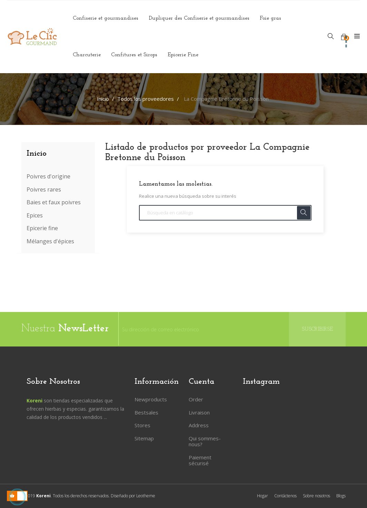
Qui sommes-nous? (205, 441)
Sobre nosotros (316, 496)
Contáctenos (285, 496)
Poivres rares (44, 190)
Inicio (37, 153)
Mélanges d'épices (50, 241)
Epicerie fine (42, 228)
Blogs (341, 496)
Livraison (199, 412)
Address (199, 425)
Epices (35, 216)
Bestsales (146, 412)
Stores (142, 425)
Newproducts (151, 399)
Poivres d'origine (48, 177)
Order (196, 399)
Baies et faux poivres (54, 202)
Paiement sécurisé (200, 460)
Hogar (262, 496)
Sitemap (144, 438)
